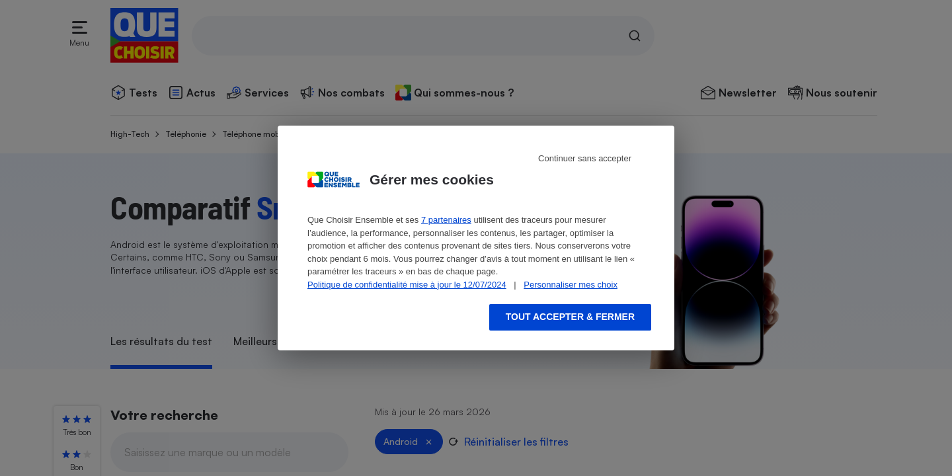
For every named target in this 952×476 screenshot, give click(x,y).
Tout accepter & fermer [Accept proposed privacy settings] (570, 316)
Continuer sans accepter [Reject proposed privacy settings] (584, 158)
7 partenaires (446, 220)
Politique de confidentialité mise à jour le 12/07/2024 (406, 285)
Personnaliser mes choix (570, 285)
